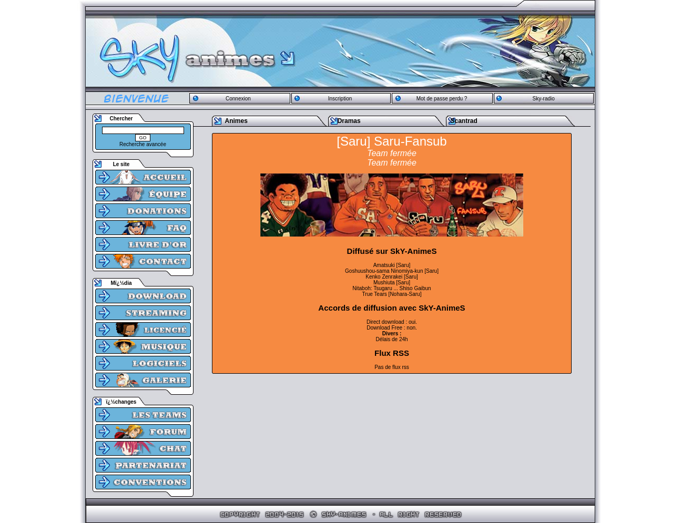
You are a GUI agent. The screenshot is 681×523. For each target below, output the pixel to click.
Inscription (340, 98)
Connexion (238, 98)
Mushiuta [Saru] (391, 282)
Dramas (349, 121)
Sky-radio (544, 98)
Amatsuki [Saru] (392, 265)
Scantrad (463, 121)
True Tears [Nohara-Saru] (392, 294)
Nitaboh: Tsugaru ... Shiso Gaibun (391, 288)
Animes (236, 121)
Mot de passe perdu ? (441, 98)
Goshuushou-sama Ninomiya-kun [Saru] (392, 271)
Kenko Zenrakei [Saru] (391, 277)
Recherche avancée (142, 144)
